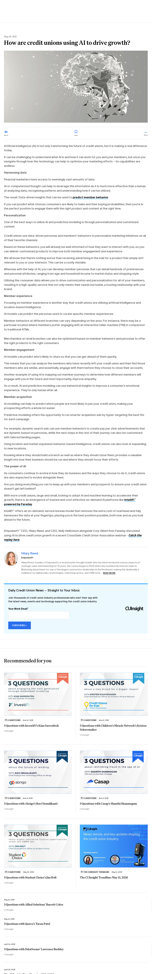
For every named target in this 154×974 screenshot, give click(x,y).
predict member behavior (90, 197)
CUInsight (8, 731)
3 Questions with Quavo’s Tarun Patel (27, 924)
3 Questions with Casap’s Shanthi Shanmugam (108, 803)
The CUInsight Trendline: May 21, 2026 (104, 877)
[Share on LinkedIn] (6, 133)
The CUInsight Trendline (95, 872)
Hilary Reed (29, 553)
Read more (109, 573)
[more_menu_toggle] (146, 134)
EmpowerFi (27, 557)
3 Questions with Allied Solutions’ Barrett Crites (33, 904)
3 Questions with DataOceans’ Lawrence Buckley (34, 949)
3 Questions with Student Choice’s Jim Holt (30, 877)
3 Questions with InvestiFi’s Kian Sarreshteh (31, 725)
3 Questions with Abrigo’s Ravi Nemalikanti (31, 803)
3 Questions (12, 720)
